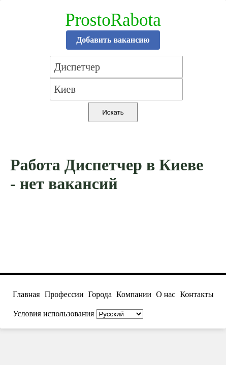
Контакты (196, 294)
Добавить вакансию (113, 39)
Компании (133, 294)
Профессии (64, 294)
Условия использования (53, 313)
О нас (165, 294)
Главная (26, 294)
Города (100, 294)
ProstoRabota (113, 20)
